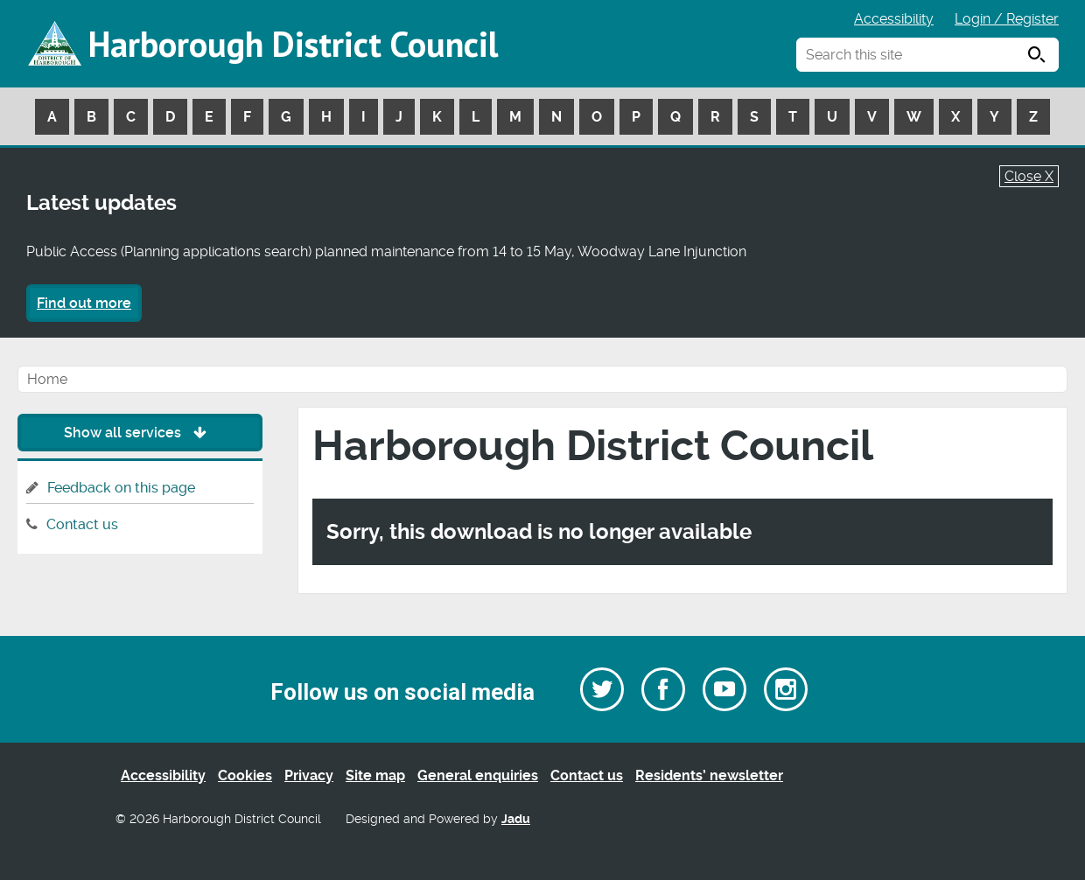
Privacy (308, 775)
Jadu (515, 819)
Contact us (82, 524)
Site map (375, 775)
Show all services (139, 432)
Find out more (84, 303)
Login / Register (1007, 18)
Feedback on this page (121, 487)
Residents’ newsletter (709, 775)
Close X (1029, 176)
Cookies (245, 775)
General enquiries (477, 775)
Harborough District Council (293, 43)
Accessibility (894, 18)
